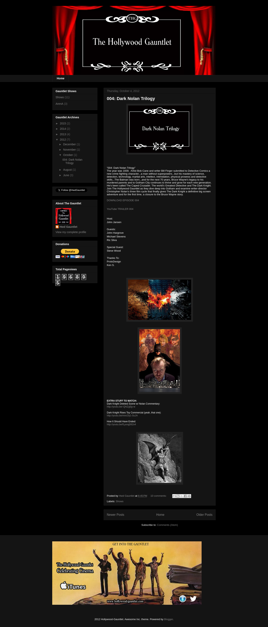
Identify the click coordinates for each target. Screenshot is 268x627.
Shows (120, 501)
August (67, 169)
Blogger (168, 619)
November (69, 149)
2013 (63, 134)
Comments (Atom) (167, 524)
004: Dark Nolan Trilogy (131, 98)
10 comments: (159, 495)
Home (60, 78)
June (66, 175)
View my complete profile (71, 232)
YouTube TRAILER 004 (120, 208)
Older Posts (204, 514)
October (68, 155)
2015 (63, 123)
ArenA (59, 103)
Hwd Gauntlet (68, 226)
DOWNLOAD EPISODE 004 (123, 200)
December (69, 144)
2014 (63, 128)
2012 (63, 139)
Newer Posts (115, 514)
